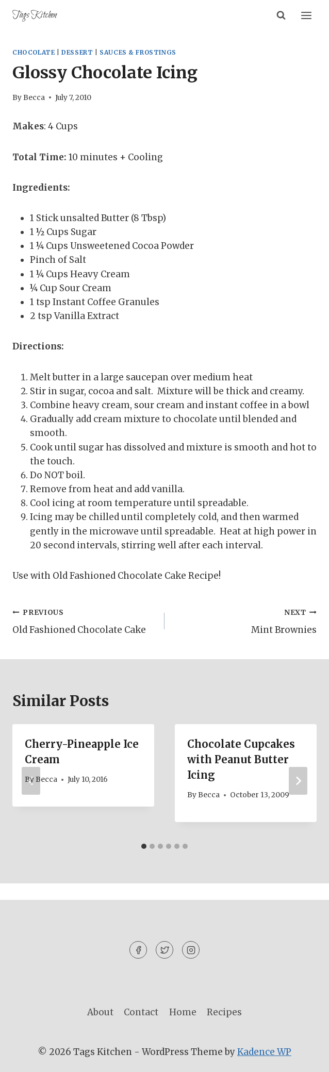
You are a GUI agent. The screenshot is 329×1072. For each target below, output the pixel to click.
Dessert (77, 52)
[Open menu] (306, 15)
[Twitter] (164, 950)
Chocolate (33, 52)
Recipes (224, 1012)
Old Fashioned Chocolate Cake (84, 620)
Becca (34, 97)
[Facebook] (138, 950)
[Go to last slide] (31, 781)
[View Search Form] (281, 15)
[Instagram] (191, 950)
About (100, 1012)
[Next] (298, 781)
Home (182, 1012)
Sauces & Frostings (138, 52)
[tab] (143, 846)
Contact (141, 1012)
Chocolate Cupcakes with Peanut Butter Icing (241, 759)
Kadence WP (264, 1052)
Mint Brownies (245, 620)
